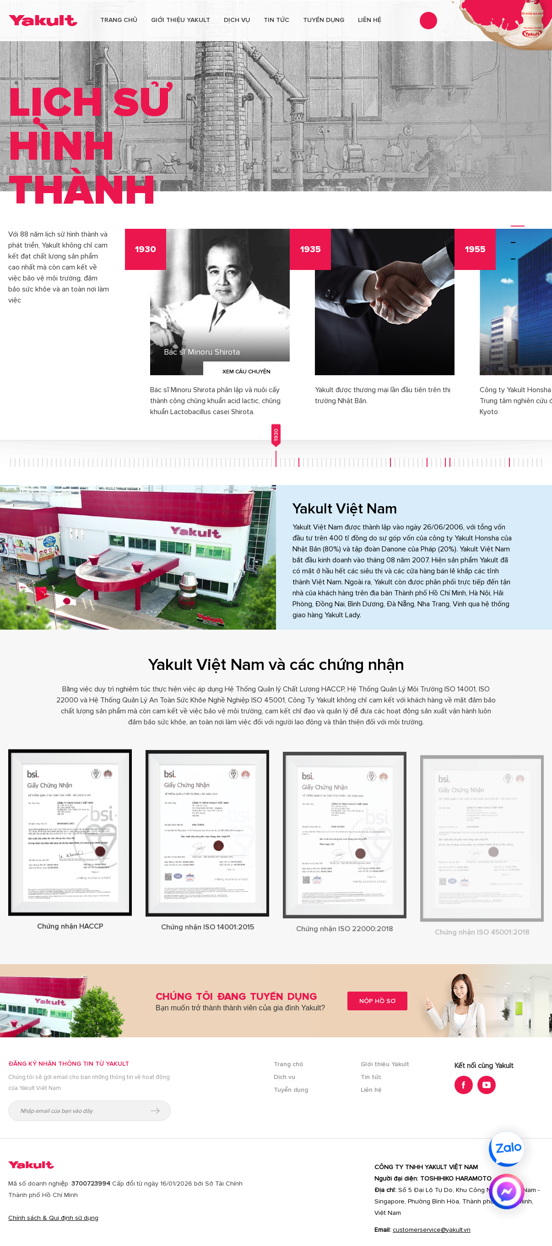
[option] (207, 333)
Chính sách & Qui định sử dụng (53, 1218)
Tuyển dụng (323, 20)
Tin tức (276, 20)
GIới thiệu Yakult (385, 1064)
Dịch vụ (237, 20)
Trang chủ (118, 20)
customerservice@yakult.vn (432, 1230)
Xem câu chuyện (246, 371)
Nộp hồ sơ (377, 1001)
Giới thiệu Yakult (180, 20)
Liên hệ (369, 20)
